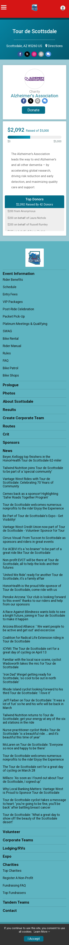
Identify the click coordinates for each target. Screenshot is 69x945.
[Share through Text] (48, 54)
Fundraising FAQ (14, 885)
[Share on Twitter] (27, 54)
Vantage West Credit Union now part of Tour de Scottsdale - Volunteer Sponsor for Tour (34, 528)
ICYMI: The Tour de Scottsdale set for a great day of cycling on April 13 (31, 650)
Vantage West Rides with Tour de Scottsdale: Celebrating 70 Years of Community (28, 482)
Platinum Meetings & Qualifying (25, 324)
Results (9, 409)
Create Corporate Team (23, 418)
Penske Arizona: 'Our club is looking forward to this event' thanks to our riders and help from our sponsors (34, 600)
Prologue (11, 385)
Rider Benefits (13, 279)
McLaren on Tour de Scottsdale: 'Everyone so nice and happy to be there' (33, 746)
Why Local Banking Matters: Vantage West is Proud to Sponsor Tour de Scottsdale (33, 790)
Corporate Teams (18, 840)
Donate (33, 110)
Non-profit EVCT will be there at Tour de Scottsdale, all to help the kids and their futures (31, 563)
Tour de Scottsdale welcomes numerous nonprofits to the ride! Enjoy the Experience (33, 506)
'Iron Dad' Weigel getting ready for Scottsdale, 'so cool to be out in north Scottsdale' (29, 678)
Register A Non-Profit (18, 878)
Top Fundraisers (14, 893)
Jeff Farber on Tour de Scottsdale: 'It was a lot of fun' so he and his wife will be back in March (34, 703)
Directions (55, 46)
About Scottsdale (18, 401)
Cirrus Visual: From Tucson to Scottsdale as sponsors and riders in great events (34, 539)
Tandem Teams (16, 902)
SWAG (7, 331)
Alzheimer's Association (34, 95)
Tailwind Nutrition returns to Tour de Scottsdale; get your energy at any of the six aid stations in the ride (34, 718)
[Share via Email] (41, 54)
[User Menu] (62, 7)
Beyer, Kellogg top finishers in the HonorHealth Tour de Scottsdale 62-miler (32, 458)
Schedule (9, 287)
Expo (7, 856)
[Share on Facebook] (20, 54)
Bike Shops (11, 375)
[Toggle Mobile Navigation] (3, 7)
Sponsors (11, 442)
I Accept (34, 939)
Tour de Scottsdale (35, 31)
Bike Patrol (10, 368)
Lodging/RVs (14, 848)
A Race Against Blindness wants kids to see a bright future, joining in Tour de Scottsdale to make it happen (34, 615)
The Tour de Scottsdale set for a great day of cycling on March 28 (33, 768)
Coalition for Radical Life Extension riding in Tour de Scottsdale (33, 639)
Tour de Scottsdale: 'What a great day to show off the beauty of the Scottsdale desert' (31, 818)
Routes (9, 426)
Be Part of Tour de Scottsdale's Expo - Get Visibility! (33, 517)
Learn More (40, 931)
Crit (6, 434)
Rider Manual (12, 346)
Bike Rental (11, 338)
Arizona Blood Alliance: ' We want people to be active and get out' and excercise (33, 628)
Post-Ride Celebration (18, 309)
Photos (9, 393)
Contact (10, 910)
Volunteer (11, 832)
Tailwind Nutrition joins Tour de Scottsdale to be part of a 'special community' (33, 469)
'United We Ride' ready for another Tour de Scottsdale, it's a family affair (33, 576)
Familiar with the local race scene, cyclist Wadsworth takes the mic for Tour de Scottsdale (32, 663)
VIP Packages (13, 302)
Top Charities (12, 870)
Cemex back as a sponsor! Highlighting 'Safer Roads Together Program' (30, 495)
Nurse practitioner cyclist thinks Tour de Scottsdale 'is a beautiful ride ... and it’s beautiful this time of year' (31, 733)
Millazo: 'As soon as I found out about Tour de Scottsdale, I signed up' (33, 779)
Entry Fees (10, 294)
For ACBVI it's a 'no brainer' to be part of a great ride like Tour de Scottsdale (32, 551)
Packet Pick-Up (14, 316)
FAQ (5, 360)
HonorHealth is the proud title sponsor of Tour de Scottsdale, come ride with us (32, 587)
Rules (7, 353)
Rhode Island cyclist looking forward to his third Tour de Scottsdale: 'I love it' (33, 691)
